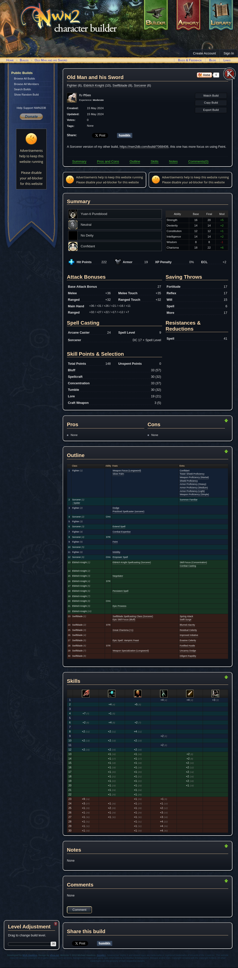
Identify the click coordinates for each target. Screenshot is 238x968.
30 (53, 943)
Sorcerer (140, 85)
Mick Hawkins (30, 955)
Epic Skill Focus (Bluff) (123, 619)
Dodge (115, 508)
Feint (114, 542)
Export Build (211, 109)
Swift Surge (185, 619)
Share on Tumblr (124, 135)
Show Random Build (26, 94)
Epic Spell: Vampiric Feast (125, 640)
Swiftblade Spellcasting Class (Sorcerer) (132, 616)
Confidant (184, 470)
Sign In (229, 53)
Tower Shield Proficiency (192, 474)
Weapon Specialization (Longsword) (130, 650)
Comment (79, 910)
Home (10, 60)
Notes (173, 161)
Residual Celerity (188, 630)
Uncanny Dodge (188, 650)
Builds (24, 60)
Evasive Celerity (188, 640)
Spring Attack (186, 616)
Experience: (91, 100)
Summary (79, 161)
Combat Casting (188, 566)
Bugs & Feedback (190, 60)
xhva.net (54, 955)
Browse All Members (26, 84)
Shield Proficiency (189, 481)
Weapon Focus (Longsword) (126, 470)
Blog (212, 60)
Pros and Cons (108, 161)
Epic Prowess (119, 606)
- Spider (76, 503)
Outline (135, 161)
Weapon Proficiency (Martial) (194, 477)
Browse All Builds (24, 78)
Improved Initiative (189, 635)
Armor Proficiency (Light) (192, 491)
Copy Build (211, 102)
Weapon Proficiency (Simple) (194, 494)
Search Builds (22, 89)
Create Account (204, 53)
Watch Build (210, 95)
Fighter (72, 85)
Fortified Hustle (187, 645)
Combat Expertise (121, 532)
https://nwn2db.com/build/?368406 (144, 146)
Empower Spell (120, 557)
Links (226, 60)
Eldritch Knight (93, 85)
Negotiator (117, 576)
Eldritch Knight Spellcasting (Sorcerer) (131, 562)
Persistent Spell (120, 591)
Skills (154, 161)
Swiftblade (119, 85)
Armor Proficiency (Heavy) (193, 484)
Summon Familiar (188, 499)
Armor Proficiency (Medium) (194, 487)
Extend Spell (118, 526)
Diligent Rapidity (188, 656)
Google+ (101, 955)
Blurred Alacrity (187, 625)
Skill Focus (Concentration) (193, 562)
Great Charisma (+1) (122, 630)
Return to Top (210, 420)
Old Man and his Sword (51, 60)
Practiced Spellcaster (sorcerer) (128, 511)
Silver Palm (118, 474)
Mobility (116, 552)
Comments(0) (198, 161)
